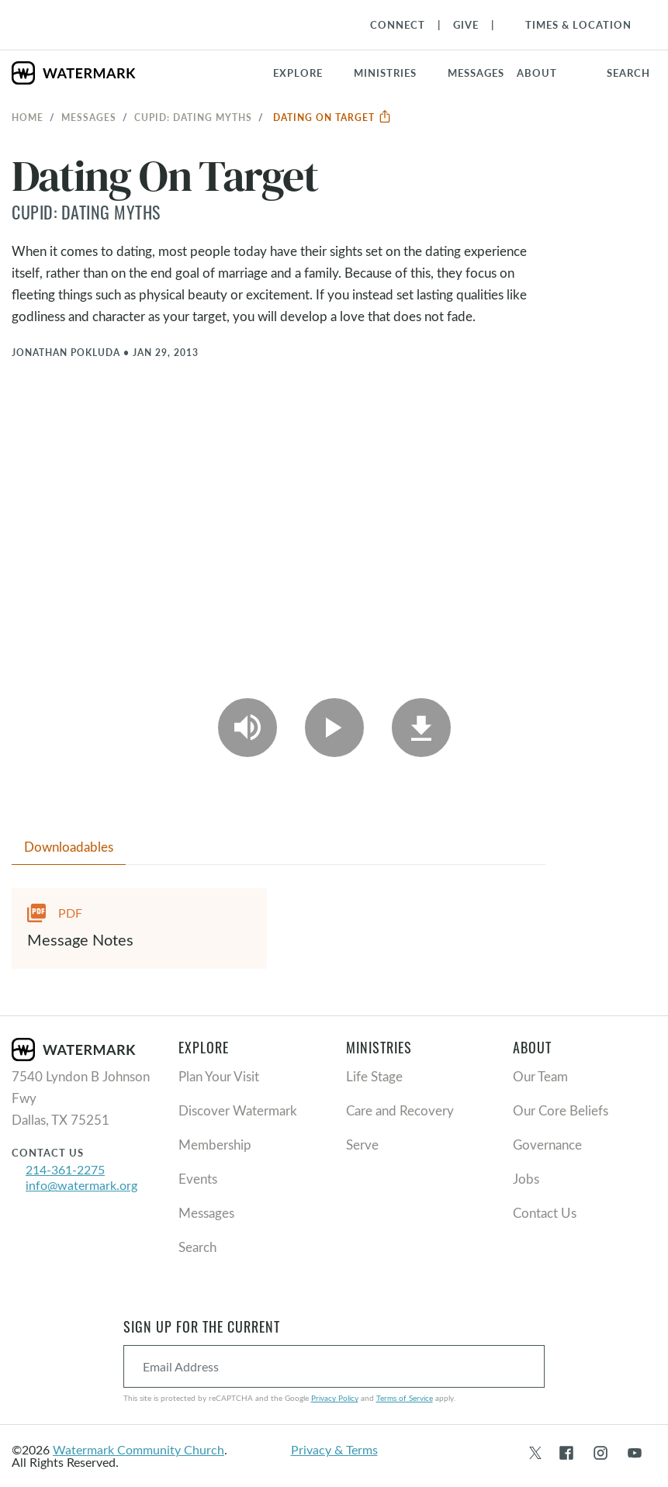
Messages (88, 117)
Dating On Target (332, 117)
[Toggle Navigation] (570, 24)
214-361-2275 (65, 1169)
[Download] (421, 727)
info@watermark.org (81, 1185)
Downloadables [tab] (68, 847)
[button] (394, 72)
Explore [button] (298, 73)
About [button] (537, 73)
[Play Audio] (247, 727)
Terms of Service (404, 1397)
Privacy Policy (334, 1397)
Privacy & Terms (334, 1449)
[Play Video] (334, 727)
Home (27, 117)
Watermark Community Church (138, 1449)
